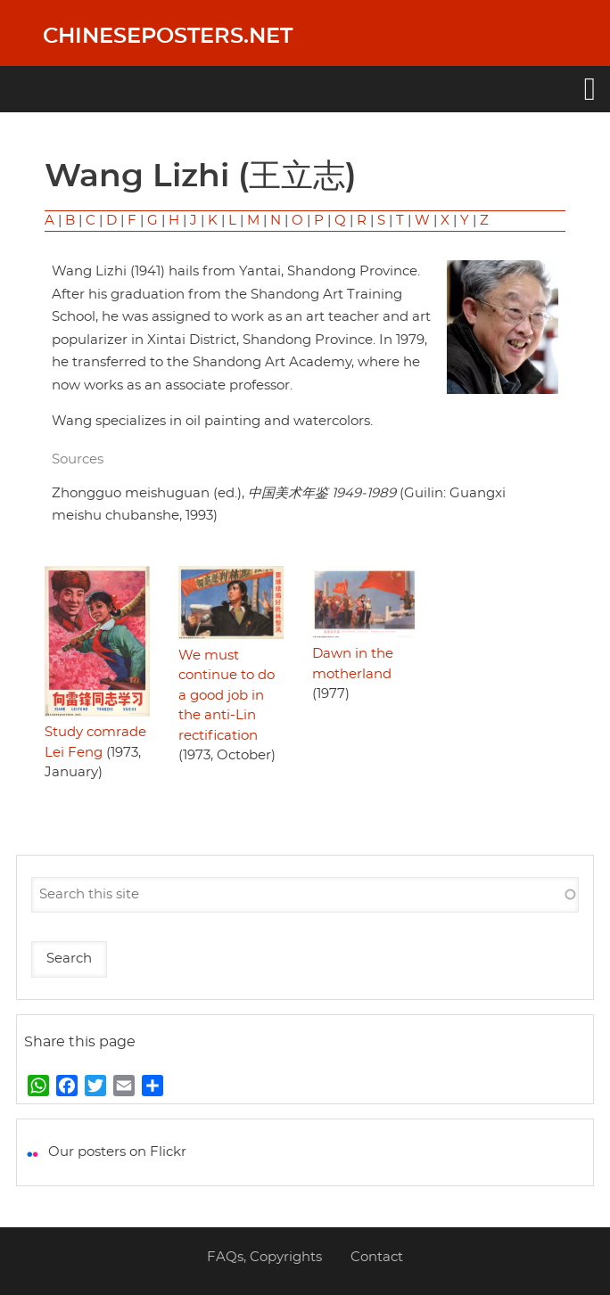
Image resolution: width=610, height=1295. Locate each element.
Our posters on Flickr (117, 1152)
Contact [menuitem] (376, 1257)
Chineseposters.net (168, 36)
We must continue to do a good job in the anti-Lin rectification (226, 695)
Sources (77, 459)
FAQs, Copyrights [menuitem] (264, 1257)
